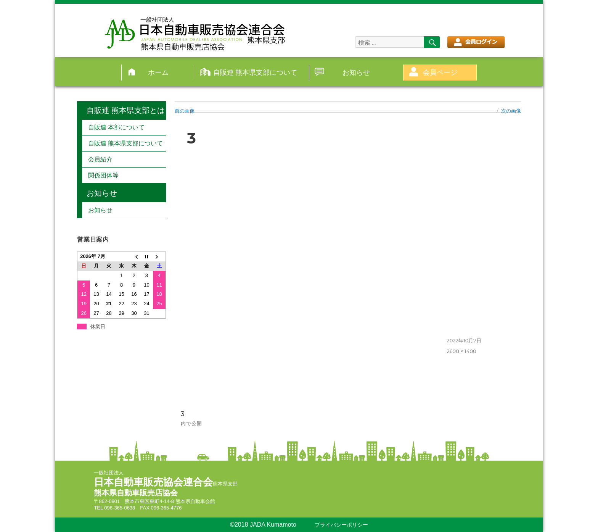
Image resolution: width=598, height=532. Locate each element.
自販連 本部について (116, 127)
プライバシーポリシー (341, 525)
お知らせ (356, 72)
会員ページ (440, 72)
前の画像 (185, 111)
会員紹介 (100, 159)
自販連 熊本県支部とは (126, 110)
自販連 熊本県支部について (255, 72)
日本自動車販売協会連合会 (153, 482)
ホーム (158, 72)
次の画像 (511, 111)
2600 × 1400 (461, 351)
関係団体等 (103, 175)
